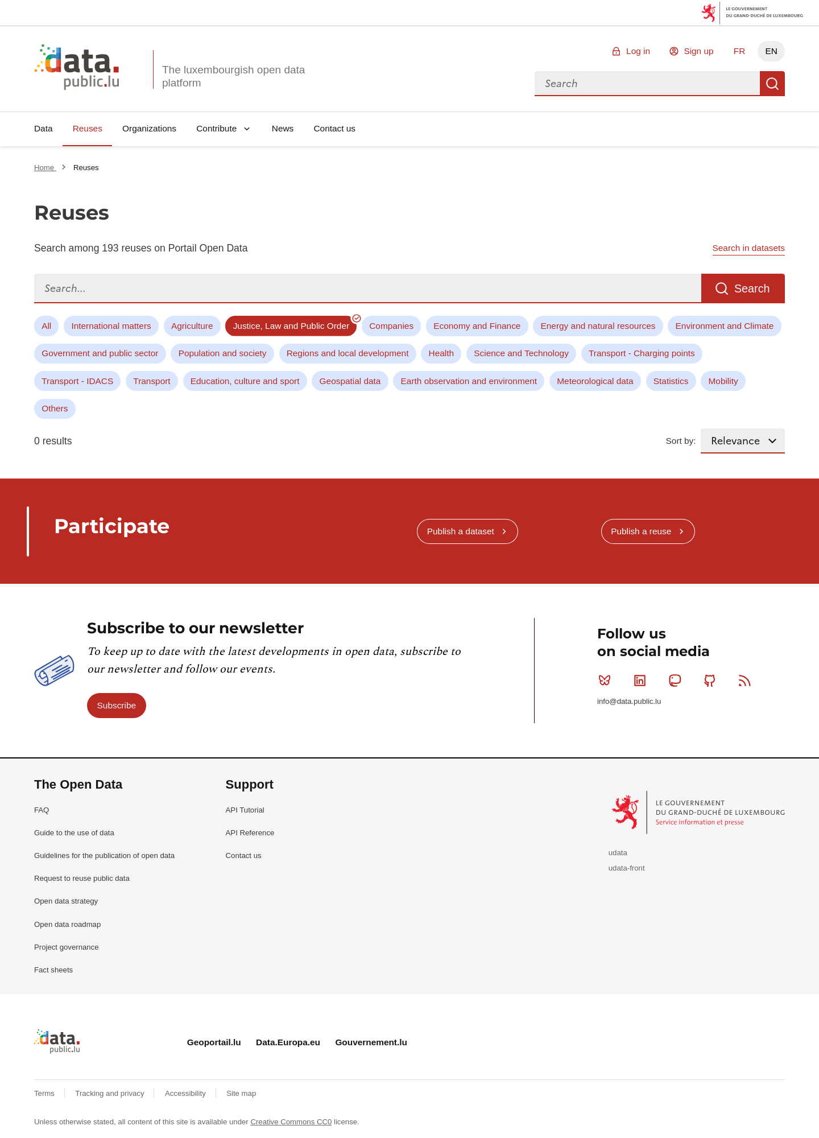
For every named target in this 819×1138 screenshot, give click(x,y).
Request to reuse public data (82, 878)
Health (441, 353)
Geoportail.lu (214, 1042)
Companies (391, 326)
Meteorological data (595, 381)
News (282, 128)
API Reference (250, 832)
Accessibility (186, 1093)
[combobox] (647, 83)
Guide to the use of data (74, 832)
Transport (151, 381)
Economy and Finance (476, 326)
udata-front (627, 868)
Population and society (223, 353)
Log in (638, 51)
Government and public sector (100, 353)
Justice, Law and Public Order (291, 326)
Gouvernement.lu (371, 1042)
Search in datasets (749, 248)
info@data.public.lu (629, 701)
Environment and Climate (725, 326)
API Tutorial (245, 810)
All (46, 326)
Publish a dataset (460, 531)
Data (43, 128)
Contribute (216, 128)
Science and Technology (521, 353)
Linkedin (642, 680)
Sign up (698, 51)
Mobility (723, 381)
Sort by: (681, 441)
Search (772, 83)
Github (712, 680)
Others (55, 408)
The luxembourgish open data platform (233, 76)
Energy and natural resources (598, 326)
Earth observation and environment (469, 381)
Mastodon (677, 680)
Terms (45, 1093)
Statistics (671, 381)
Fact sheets (53, 970)
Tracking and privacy (110, 1093)
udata (618, 852)
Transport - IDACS (77, 381)
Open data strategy (66, 901)
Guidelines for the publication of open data (104, 855)
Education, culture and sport (245, 381)
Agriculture (192, 326)
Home (45, 167)
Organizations (149, 128)
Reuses (87, 128)
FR (740, 51)
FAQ (41, 810)
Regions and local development (348, 353)
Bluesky (607, 680)
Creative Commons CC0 (291, 1122)
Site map (241, 1093)
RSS (747, 680)
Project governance (66, 947)
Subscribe (116, 705)
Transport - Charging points (642, 353)
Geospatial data (350, 381)
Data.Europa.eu (288, 1042)
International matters (111, 326)
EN (771, 51)
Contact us (334, 128)
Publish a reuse (641, 531)
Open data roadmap (67, 924)
